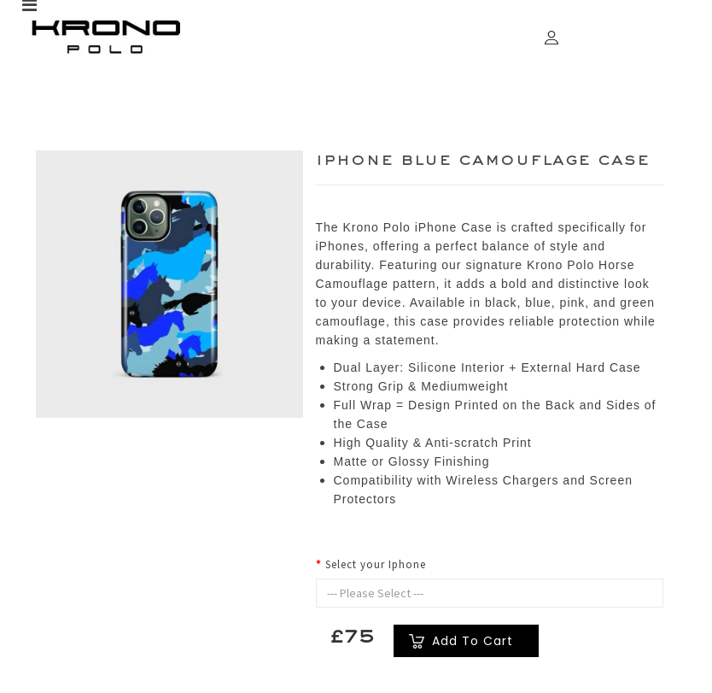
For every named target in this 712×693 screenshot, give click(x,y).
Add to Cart (472, 640)
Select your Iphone (375, 564)
